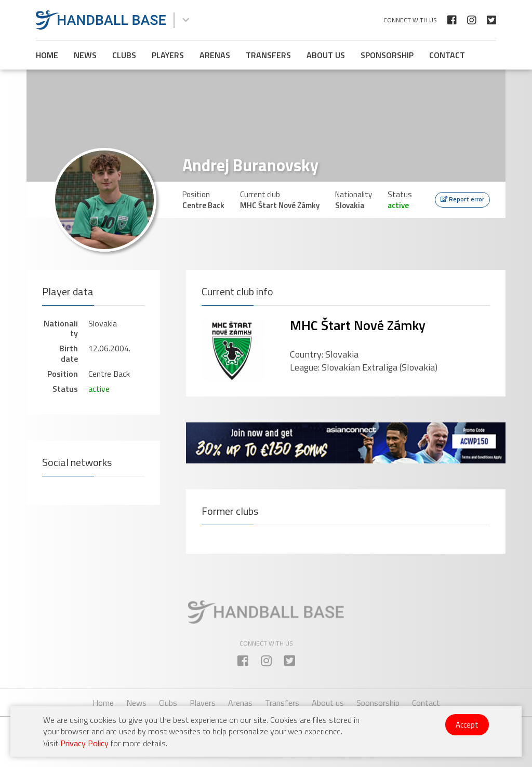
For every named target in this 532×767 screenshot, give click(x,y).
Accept (467, 725)
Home (47, 55)
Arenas (215, 55)
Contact (447, 55)
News (85, 55)
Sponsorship (387, 55)
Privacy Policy (84, 743)
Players (168, 55)
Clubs (124, 55)
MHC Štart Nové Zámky (357, 325)
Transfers (268, 55)
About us (326, 55)
